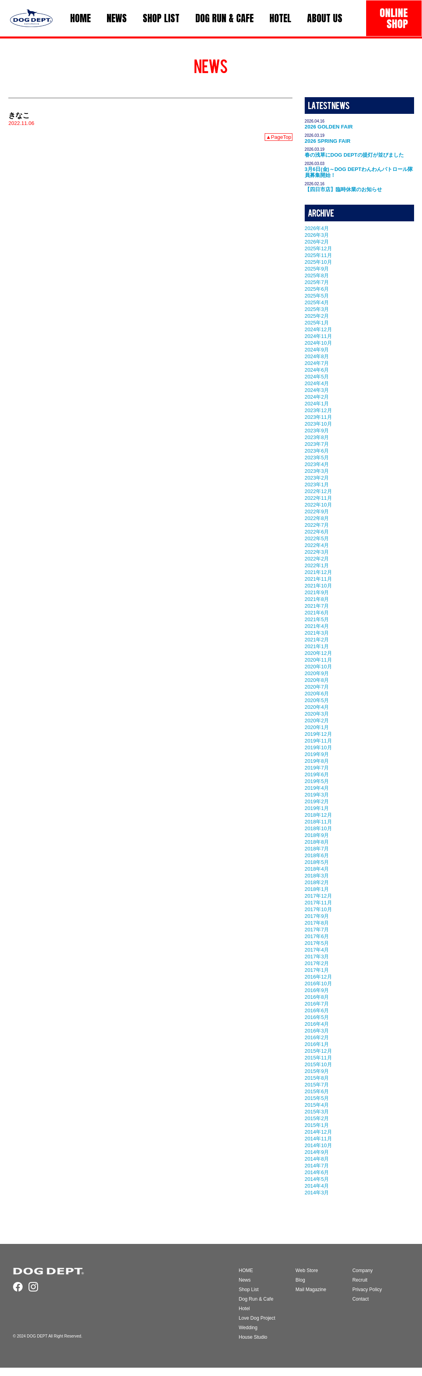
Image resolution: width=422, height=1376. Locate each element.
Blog (300, 1280)
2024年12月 (318, 329)
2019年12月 (318, 734)
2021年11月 (318, 579)
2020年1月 (317, 727)
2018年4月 (317, 869)
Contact (360, 1299)
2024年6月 (317, 370)
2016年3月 (317, 1031)
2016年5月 (317, 1017)
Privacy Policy (367, 1289)
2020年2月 (317, 721)
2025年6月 (317, 289)
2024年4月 (317, 383)
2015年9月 (317, 1071)
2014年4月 (317, 1186)
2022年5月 (317, 538)
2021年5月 (317, 619)
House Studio (253, 1337)
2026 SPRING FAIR (328, 141)
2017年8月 (317, 923)
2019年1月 (317, 808)
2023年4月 (317, 464)
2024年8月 (317, 356)
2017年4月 (317, 950)
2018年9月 (317, 835)
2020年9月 (317, 673)
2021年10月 (318, 586)
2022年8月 (317, 518)
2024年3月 (317, 390)
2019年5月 (317, 781)
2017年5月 (317, 943)
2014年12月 (318, 1132)
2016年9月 (317, 990)
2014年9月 (317, 1152)
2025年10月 (318, 262)
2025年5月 (317, 296)
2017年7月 (317, 930)
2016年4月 (317, 1024)
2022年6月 (317, 532)
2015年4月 (317, 1105)
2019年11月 (318, 741)
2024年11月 (318, 336)
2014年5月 (317, 1179)
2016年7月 (317, 1004)
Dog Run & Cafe (256, 1299)
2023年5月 (317, 458)
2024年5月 (317, 377)
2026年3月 (317, 235)
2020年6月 (317, 694)
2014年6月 (317, 1172)
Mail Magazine (311, 1289)
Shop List (249, 1289)
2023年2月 (317, 478)
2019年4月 (317, 788)
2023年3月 (317, 471)
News (245, 1280)
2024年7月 (317, 363)
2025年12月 (318, 248)
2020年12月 (318, 653)
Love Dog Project (257, 1318)
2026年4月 (317, 228)
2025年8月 (317, 275)
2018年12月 (318, 815)
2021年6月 (317, 613)
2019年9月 (317, 754)
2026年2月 (317, 242)
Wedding (248, 1327)
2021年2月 (317, 640)
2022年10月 (318, 505)
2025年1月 (317, 323)
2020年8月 (317, 680)
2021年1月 (317, 646)
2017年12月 (318, 896)
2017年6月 (317, 936)
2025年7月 (317, 282)
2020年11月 (318, 660)
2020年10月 (318, 667)
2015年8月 (317, 1078)
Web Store (307, 1270)
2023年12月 (318, 410)
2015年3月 (317, 1112)
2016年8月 (317, 997)
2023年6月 (317, 451)
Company (362, 1270)
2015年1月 (317, 1125)
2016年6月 (317, 1010)
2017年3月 (317, 957)
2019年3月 (317, 795)
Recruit (359, 1280)
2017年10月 (318, 909)
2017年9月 (317, 916)
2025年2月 (317, 316)
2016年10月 (318, 983)
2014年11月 (318, 1139)
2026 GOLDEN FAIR (329, 127)
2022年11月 (318, 498)
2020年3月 (317, 714)
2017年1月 (317, 970)
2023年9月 (317, 431)
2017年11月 (318, 903)
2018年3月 (317, 876)
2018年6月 (317, 855)
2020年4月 (317, 707)
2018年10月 (318, 828)
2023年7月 (317, 444)
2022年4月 (317, 545)
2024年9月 (317, 350)
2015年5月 (317, 1098)
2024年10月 (318, 343)
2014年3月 (317, 1193)
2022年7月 (317, 525)
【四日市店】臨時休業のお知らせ (343, 189)
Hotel (244, 1308)
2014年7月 (317, 1166)
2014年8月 (317, 1159)
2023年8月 (317, 437)
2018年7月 (317, 849)
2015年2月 (317, 1118)
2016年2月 (317, 1037)
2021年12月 (318, 572)
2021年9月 (317, 592)
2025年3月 (317, 309)
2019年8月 (317, 761)
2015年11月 (318, 1058)
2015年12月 (318, 1051)
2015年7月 (317, 1085)
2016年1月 (317, 1044)
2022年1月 (317, 565)
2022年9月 (317, 511)
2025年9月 (317, 269)
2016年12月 (318, 977)
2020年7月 (317, 687)
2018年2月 (317, 882)
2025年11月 (318, 255)
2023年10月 (318, 424)
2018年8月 (317, 842)
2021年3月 (317, 633)
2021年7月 (317, 606)
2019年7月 (317, 768)
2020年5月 (317, 700)
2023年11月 (318, 417)
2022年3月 (317, 552)
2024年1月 (317, 404)
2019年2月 (317, 801)
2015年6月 (317, 1091)
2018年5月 (317, 862)
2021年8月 (317, 599)
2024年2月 (317, 397)
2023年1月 (317, 484)
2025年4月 (317, 302)
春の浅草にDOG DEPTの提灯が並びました (354, 155)
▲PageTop (278, 137)
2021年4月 (317, 626)
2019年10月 (318, 747)
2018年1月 (317, 889)
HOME (246, 1270)
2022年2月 (317, 559)
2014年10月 (318, 1145)
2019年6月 (317, 774)
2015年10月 (318, 1064)
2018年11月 (318, 822)
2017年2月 (317, 963)
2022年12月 (318, 491)
